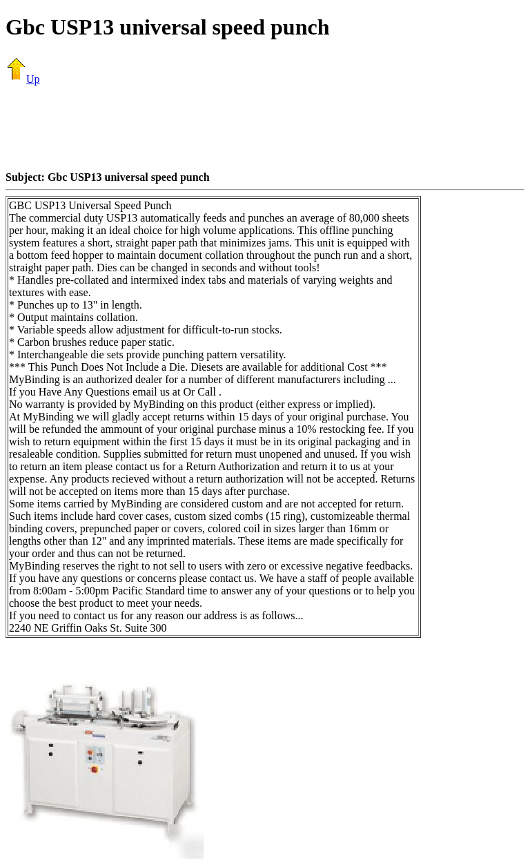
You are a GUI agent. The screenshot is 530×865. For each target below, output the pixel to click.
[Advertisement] (265, 128)
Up (23, 79)
